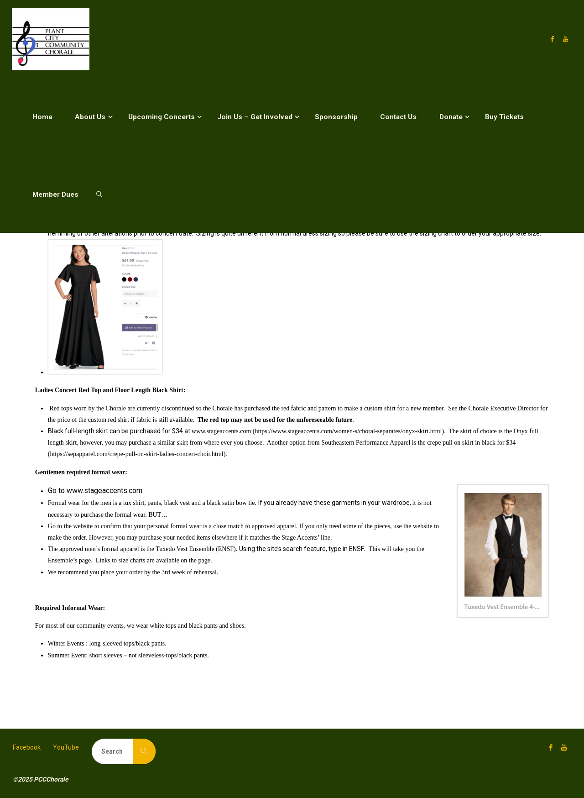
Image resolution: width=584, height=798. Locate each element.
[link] (99, 194)
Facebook (27, 747)
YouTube (66, 747)
